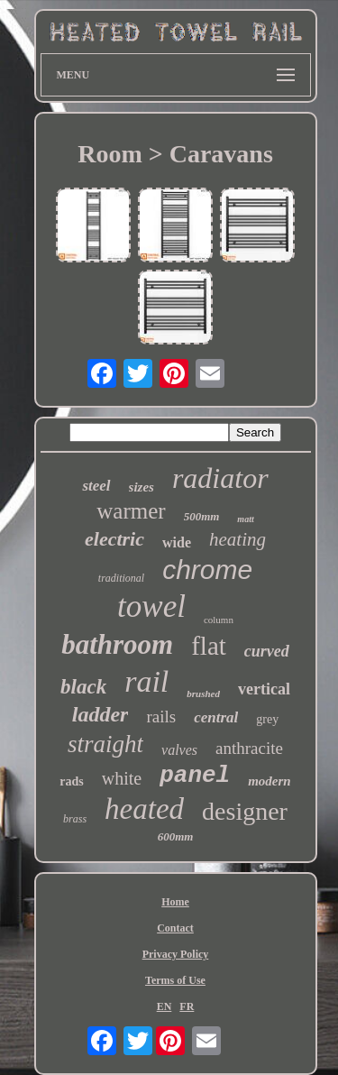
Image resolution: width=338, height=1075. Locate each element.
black (83, 686)
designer (245, 811)
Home (175, 902)
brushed (203, 693)
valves (179, 750)
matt (245, 519)
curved (266, 651)
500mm (202, 516)
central (216, 717)
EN (164, 1006)
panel (195, 775)
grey (267, 719)
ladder (100, 714)
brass (75, 819)
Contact (175, 928)
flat (208, 645)
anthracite (249, 748)
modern (269, 781)
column (218, 619)
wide (176, 542)
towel (151, 606)
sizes (141, 487)
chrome (207, 569)
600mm (176, 836)
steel (96, 485)
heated (144, 809)
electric (114, 539)
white (122, 778)
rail (146, 681)
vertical (264, 689)
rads (71, 781)
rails (161, 716)
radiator (220, 478)
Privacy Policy (175, 954)
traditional (121, 578)
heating (237, 539)
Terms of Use (175, 980)
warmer (130, 511)
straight (105, 744)
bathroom (117, 644)
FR (186, 1006)
